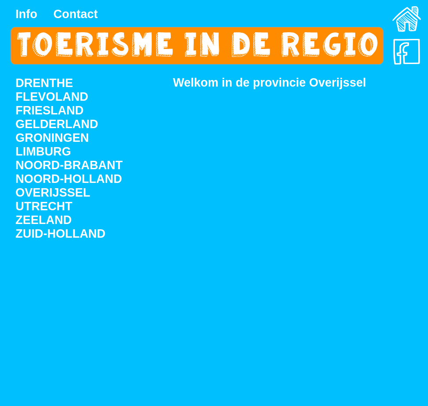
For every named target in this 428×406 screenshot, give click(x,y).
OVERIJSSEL (52, 192)
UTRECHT (43, 206)
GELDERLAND (56, 124)
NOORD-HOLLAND (68, 179)
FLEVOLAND (51, 96)
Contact (75, 14)
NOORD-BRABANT (69, 165)
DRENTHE (44, 83)
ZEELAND (43, 220)
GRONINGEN (52, 137)
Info (26, 14)
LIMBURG (43, 151)
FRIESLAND (49, 110)
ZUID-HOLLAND (60, 233)
